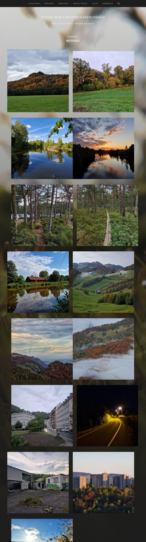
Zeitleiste (49, 3)
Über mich (63, 3)
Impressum (107, 3)
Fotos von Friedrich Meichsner (73, 17)
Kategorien (34, 3)
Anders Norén (78, 532)
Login (95, 3)
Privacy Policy (80, 3)
